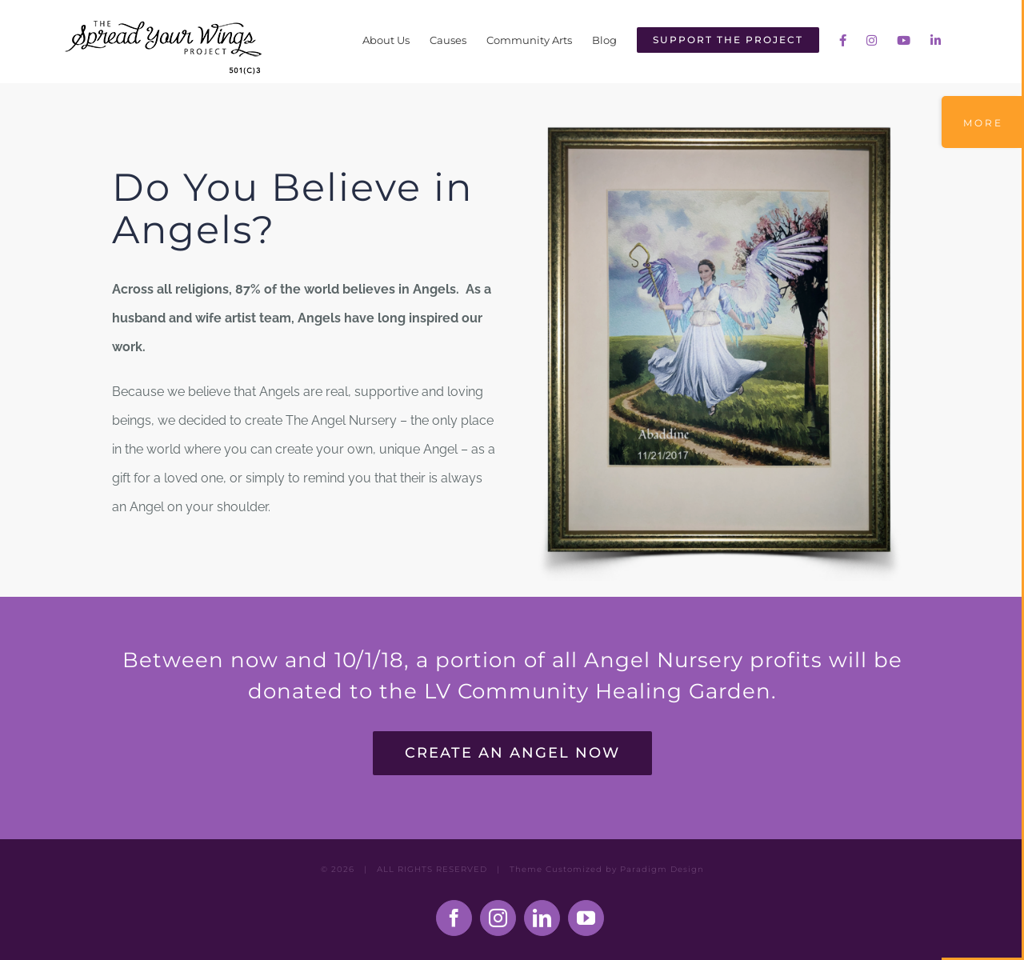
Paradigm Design (662, 869)
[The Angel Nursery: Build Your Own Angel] (720, 129)
